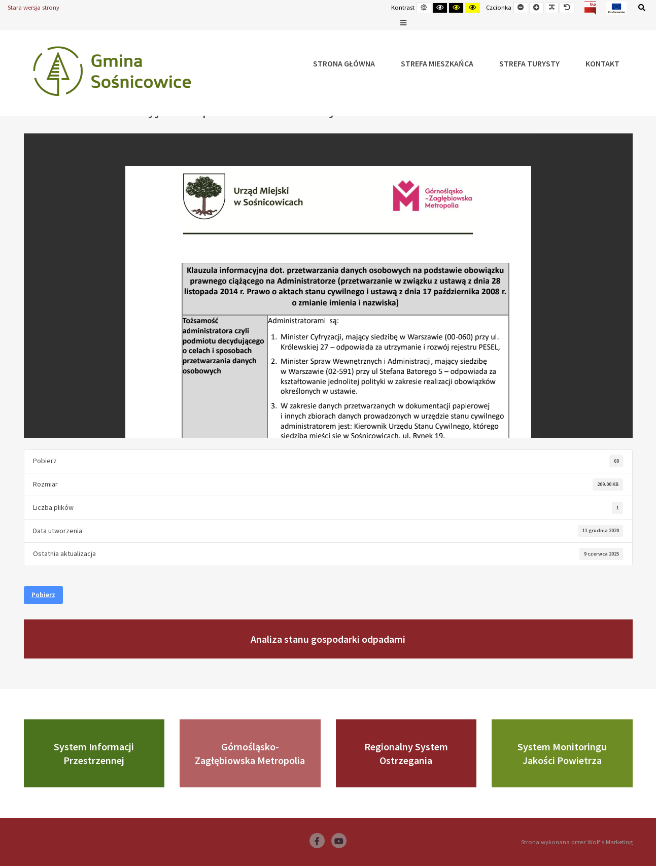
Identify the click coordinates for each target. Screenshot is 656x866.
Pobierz (43, 595)
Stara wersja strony (33, 7)
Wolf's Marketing (610, 842)
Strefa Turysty (529, 63)
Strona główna (344, 63)
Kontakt (602, 63)
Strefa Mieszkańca (437, 63)
